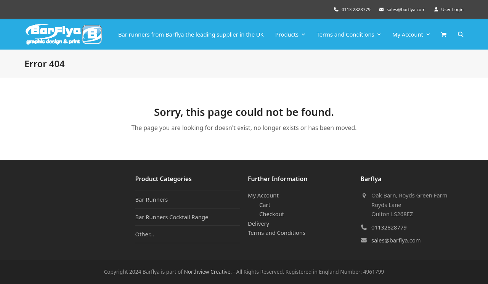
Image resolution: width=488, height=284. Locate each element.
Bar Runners (151, 199)
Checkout (271, 214)
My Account (263, 195)
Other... (144, 234)
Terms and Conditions (276, 232)
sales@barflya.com (406, 9)
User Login (452, 9)
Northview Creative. (208, 271)
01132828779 (389, 227)
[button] (443, 34)
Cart (264, 205)
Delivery (258, 223)
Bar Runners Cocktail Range (172, 217)
